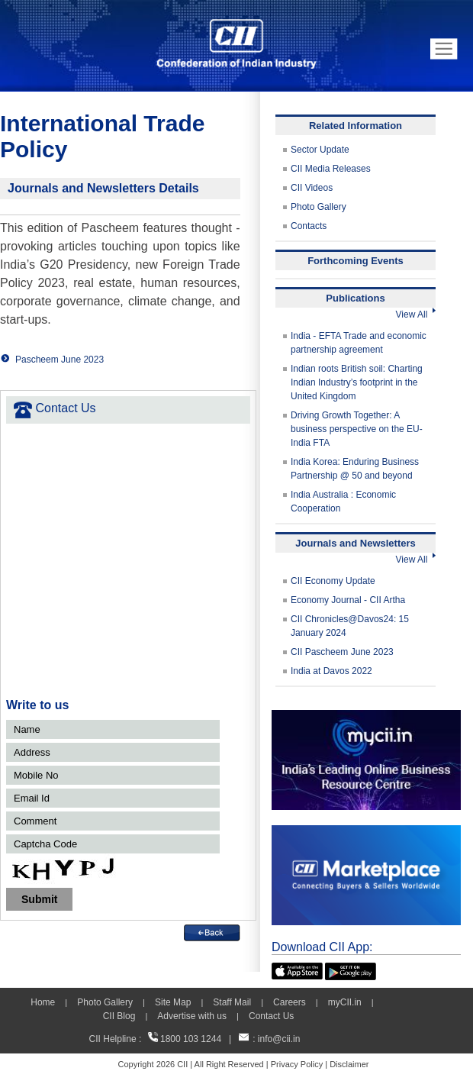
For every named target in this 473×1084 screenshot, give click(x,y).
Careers (289, 1002)
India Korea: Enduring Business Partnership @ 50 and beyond (355, 469)
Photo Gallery (318, 207)
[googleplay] (350, 969)
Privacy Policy (297, 1064)
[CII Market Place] (366, 832)
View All (416, 314)
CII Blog (119, 1016)
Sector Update (320, 149)
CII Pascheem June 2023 (342, 652)
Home (43, 1002)
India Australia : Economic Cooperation (343, 501)
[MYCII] (366, 716)
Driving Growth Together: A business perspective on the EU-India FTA (357, 429)
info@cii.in (279, 1039)
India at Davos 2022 (331, 671)
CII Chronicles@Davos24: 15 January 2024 (350, 626)
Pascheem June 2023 (59, 359)
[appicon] (297, 969)
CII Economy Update (333, 581)
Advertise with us (192, 1016)
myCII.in (345, 1002)
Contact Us (271, 1016)
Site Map (173, 1002)
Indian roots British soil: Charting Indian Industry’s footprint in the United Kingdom (357, 382)
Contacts (309, 226)
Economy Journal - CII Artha (348, 600)
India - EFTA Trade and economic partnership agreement (358, 343)
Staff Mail (232, 1002)
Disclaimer (349, 1064)
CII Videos (312, 187)
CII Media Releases (331, 168)
